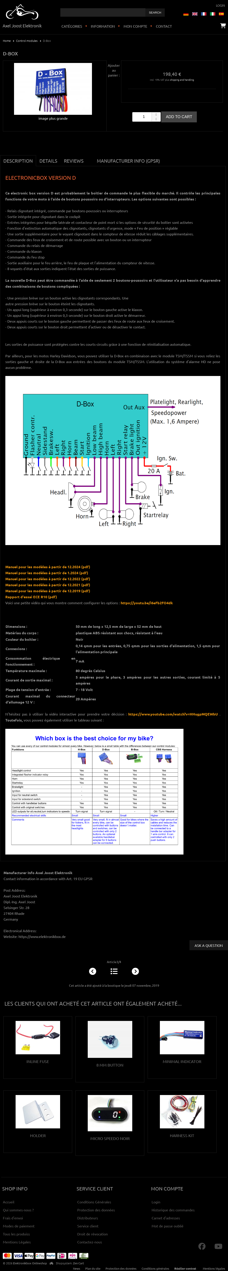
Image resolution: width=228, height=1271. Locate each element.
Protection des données (96, 1210)
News (76, 1268)
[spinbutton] (146, 116)
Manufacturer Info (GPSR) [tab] (128, 161)
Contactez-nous (89, 1242)
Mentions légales (214, 1268)
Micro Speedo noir (110, 1138)
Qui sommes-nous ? (18, 1210)
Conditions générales (155, 1268)
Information (103, 26)
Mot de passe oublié (167, 1226)
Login (220, 5)
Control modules (27, 40)
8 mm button (109, 1065)
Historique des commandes (173, 1210)
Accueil (8, 1202)
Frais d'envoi (13, 1218)
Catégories (71, 26)
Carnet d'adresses (166, 1218)
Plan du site (92, 1268)
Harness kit (182, 1135)
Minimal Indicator (182, 1061)
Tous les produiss (16, 1234)
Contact (164, 26)
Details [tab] (48, 161)
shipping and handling (182, 79)
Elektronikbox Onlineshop (30, 1263)
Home (7, 40)
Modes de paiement (19, 1226)
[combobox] (102, 12)
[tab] (90, 158)
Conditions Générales (94, 1202)
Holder (38, 1135)
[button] (156, 114)
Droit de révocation (92, 1234)
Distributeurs (87, 1218)
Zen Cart (78, 1263)
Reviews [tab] (73, 161)
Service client (87, 1226)
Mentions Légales (17, 1242)
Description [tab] (18, 161)
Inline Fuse (37, 1061)
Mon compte (135, 26)
